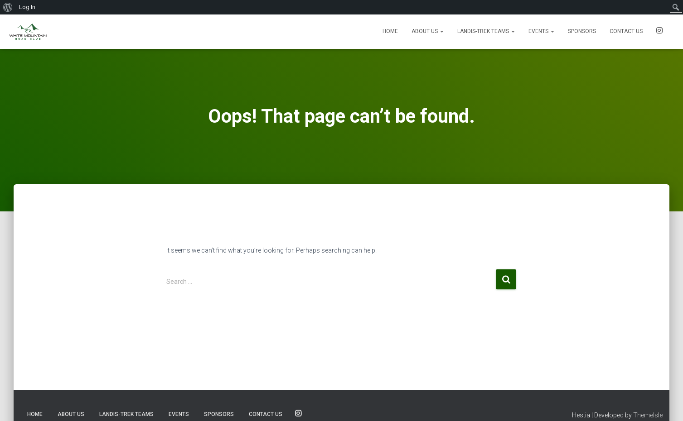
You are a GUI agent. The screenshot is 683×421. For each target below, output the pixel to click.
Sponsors (582, 31)
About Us (428, 31)
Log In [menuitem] (27, 7)
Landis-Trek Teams (486, 31)
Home (390, 31)
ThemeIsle (648, 415)
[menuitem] (8, 7)
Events (541, 31)
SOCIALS (659, 31)
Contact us (626, 31)
